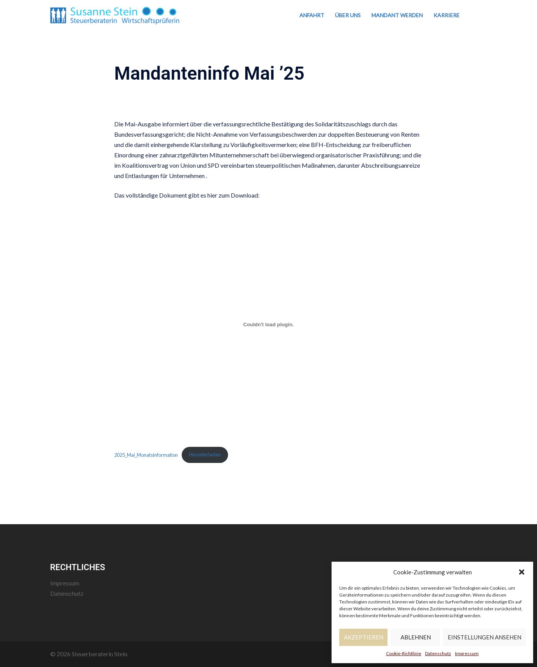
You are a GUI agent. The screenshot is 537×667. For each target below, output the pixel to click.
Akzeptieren (363, 637)
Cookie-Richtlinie (403, 653)
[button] (522, 572)
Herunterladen (205, 454)
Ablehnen (416, 637)
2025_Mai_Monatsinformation (146, 454)
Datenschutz (438, 653)
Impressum (467, 653)
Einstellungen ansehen (484, 637)
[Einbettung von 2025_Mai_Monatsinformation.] (268, 325)
